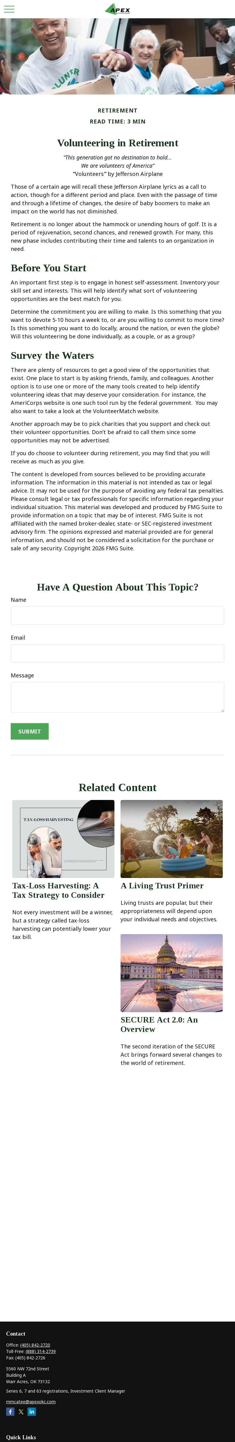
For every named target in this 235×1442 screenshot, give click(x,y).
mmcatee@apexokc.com (31, 1402)
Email (18, 637)
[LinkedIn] (32, 1412)
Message (22, 675)
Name (18, 599)
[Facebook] (10, 1412)
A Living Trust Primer (162, 885)
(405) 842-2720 (35, 1345)
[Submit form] (30, 731)
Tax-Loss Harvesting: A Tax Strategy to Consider (58, 890)
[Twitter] (21, 1412)
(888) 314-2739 (41, 1351)
